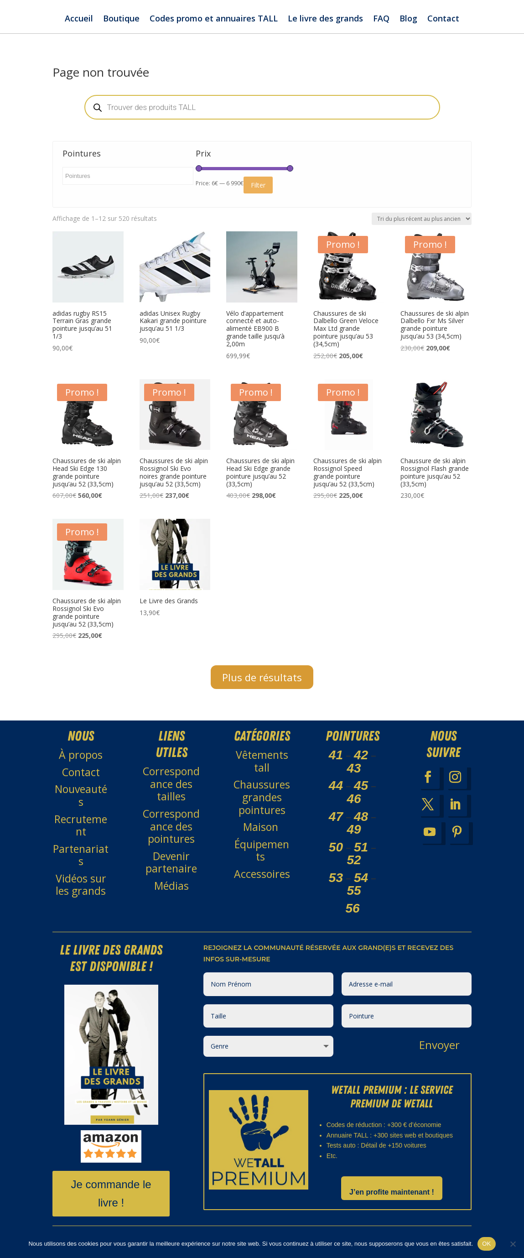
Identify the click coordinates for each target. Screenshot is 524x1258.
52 (354, 860)
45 (361, 785)
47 (336, 816)
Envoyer (439, 1044)
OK (486, 1243)
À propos (81, 754)
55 (354, 890)
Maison (262, 827)
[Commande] (422, 219)
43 (354, 768)
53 (336, 878)
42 (361, 755)
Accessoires (262, 874)
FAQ (381, 19)
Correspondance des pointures (171, 826)
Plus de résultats (262, 677)
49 (354, 829)
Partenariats (81, 855)
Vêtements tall (262, 761)
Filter (258, 185)
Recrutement (80, 825)
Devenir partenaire (171, 862)
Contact (443, 19)
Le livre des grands (325, 19)
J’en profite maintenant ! (391, 1192)
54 (361, 878)
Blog (408, 19)
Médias (171, 885)
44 (336, 785)
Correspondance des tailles (171, 784)
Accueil (79, 19)
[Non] (512, 1243)
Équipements (261, 850)
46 (354, 799)
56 (352, 908)
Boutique (121, 19)
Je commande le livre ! (111, 1193)
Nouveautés (81, 795)
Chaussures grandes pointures (261, 797)
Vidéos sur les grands (81, 884)
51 (361, 847)
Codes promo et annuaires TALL (214, 19)
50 (336, 847)
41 (336, 755)
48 (361, 816)
